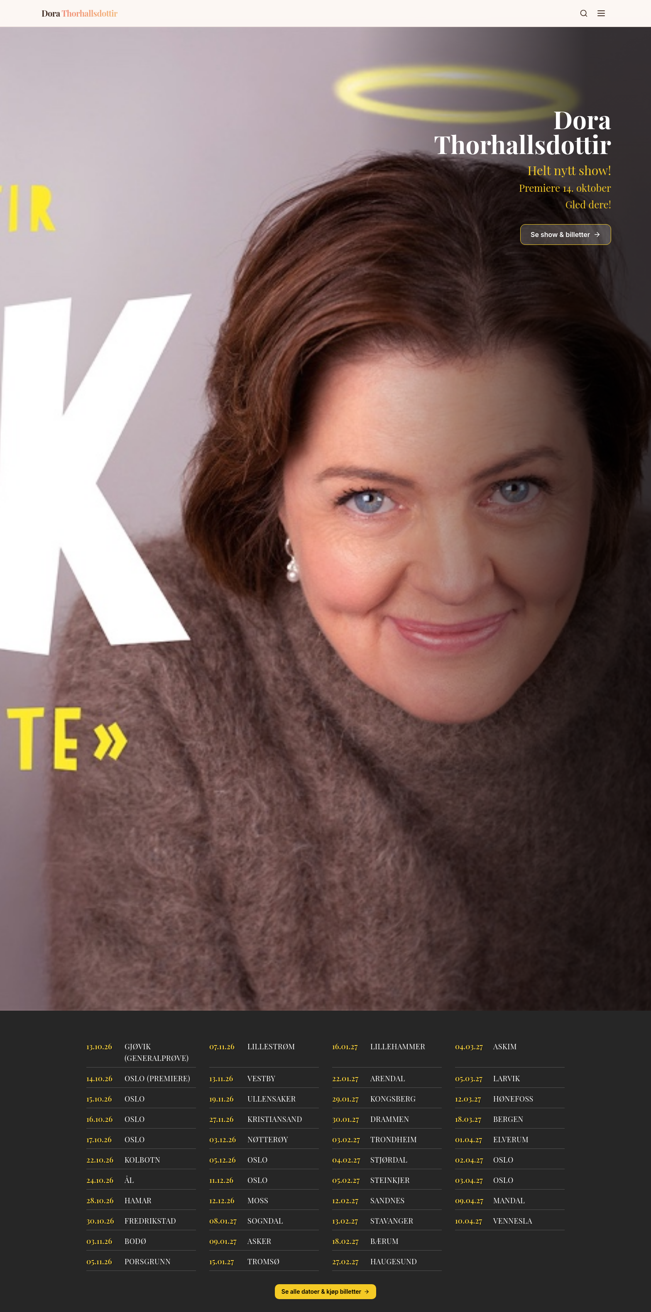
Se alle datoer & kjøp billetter (325, 1291)
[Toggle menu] (601, 13)
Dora (79, 13)
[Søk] (583, 13)
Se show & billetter (566, 234)
